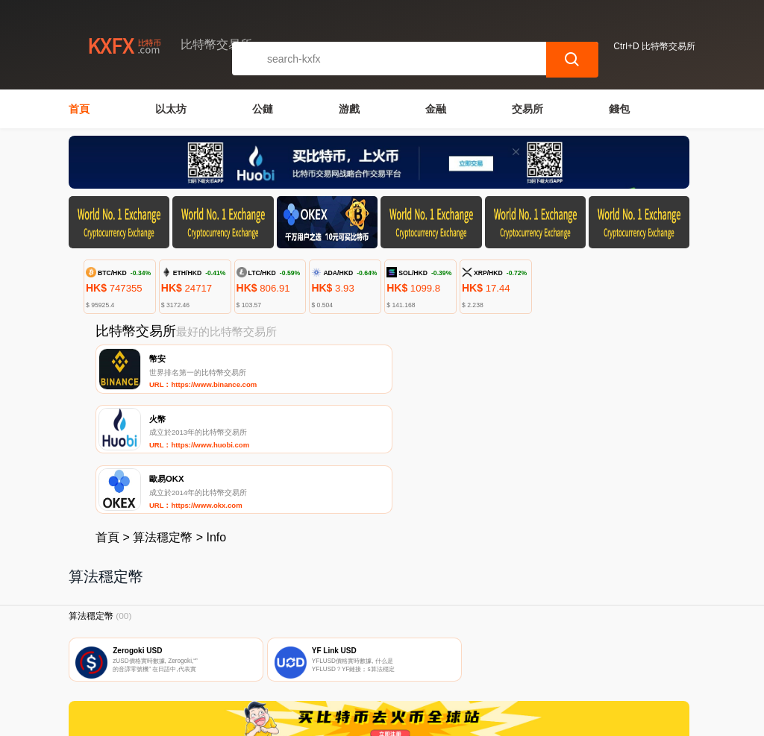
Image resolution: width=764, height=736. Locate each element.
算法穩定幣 (162, 420)
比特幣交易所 (313, 718)
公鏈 (262, 109)
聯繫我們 (233, 648)
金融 (435, 109)
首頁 (79, 109)
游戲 (349, 109)
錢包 (619, 109)
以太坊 (171, 109)
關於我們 (305, 648)
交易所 (527, 109)
